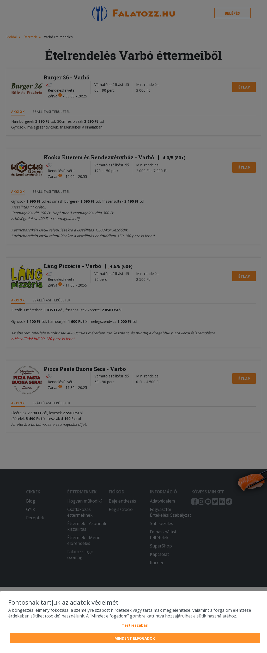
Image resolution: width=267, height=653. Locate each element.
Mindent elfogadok (134, 638)
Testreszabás (135, 625)
